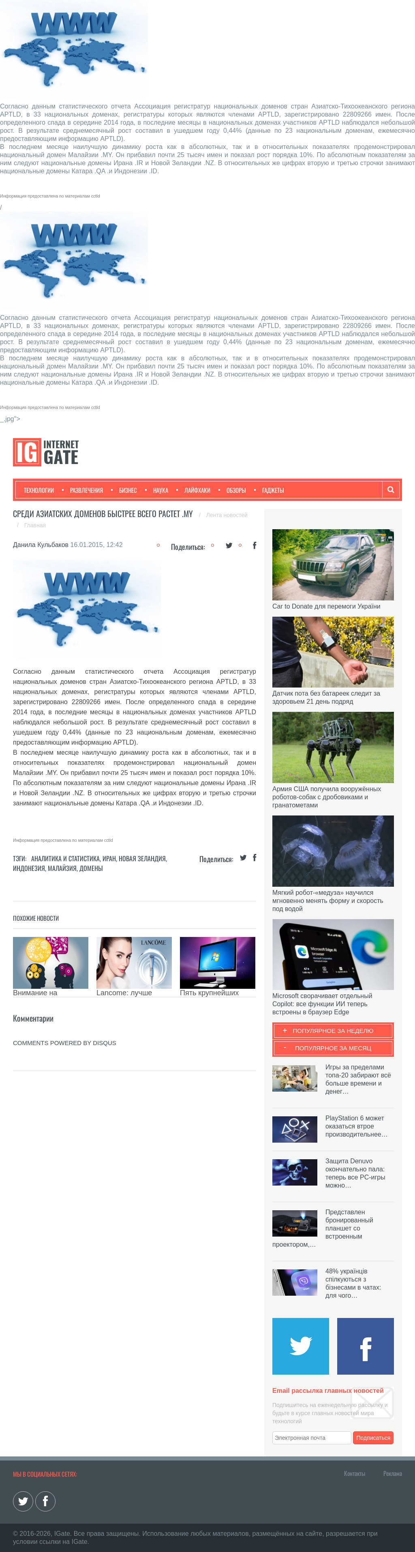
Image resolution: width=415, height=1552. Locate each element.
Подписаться (374, 1438)
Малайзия (62, 868)
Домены (91, 868)
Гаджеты (269, 489)
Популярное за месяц (333, 1048)
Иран (109, 858)
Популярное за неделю (333, 1030)
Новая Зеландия (142, 858)
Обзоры (232, 489)
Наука (156, 489)
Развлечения (82, 489)
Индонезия (29, 868)
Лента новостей (227, 515)
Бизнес (124, 489)
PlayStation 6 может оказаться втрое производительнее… (356, 1126)
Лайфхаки (193, 489)
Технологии (39, 489)
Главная (35, 525)
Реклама (392, 1473)
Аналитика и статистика (65, 858)
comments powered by (64, 1042)
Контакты (354, 1473)
